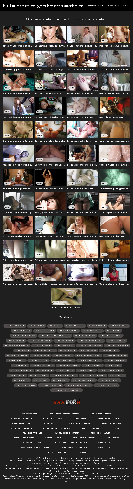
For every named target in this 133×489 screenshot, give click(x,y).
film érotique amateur (38, 375)
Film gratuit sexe (52, 418)
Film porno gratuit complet (36, 447)
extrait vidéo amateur (64, 345)
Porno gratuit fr (21, 423)
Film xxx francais (32, 433)
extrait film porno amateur (40, 340)
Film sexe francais (21, 428)
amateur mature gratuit (75, 326)
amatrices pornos (113, 331)
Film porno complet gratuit (65, 414)
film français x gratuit (66, 433)
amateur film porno (37, 326)
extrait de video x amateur (111, 336)
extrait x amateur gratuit (44, 350)
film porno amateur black (25, 385)
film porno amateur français (106, 385)
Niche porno (113, 5)
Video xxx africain (21, 418)
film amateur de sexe (109, 350)
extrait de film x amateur (85, 336)
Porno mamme (80, 418)
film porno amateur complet (51, 385)
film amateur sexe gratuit (68, 365)
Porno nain (104, 442)
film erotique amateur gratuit (93, 375)
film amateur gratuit (16, 360)
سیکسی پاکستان (77, 476)
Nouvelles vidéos (96, 5)
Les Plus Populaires (25, 5)
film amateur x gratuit (92, 365)
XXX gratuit (113, 438)
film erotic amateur (17, 375)
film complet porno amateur (21, 370)
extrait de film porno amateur (23, 336)
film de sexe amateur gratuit (111, 370)
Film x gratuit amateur (78, 423)
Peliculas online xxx (104, 478)
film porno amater (40, 380)
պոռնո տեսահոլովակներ (117, 476)
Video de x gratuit (33, 442)
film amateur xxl (113, 365)
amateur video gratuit (22, 331)
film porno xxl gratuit (74, 447)
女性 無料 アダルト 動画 (57, 478)
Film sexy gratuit (100, 433)
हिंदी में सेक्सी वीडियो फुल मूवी (33, 478)
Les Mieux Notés (76, 5)
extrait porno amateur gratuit (16, 345)
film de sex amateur (65, 370)
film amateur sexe (20, 365)
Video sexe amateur (101, 414)
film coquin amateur (44, 370)
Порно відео (9, 476)
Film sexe (116, 428)
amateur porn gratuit (97, 326)
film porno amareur (21, 380)
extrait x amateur (22, 350)
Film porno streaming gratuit (71, 442)
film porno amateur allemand (83, 380)
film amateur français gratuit (88, 355)
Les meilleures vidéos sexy (52, 5)
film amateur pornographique (89, 360)
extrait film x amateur (64, 340)
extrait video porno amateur (117, 345)
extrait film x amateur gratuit (90, 340)
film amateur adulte (88, 350)
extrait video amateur (42, 345)
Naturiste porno (30, 414)
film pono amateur (116, 375)
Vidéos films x (53, 438)
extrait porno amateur (116, 340)
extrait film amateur (16, 340)
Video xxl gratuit (111, 423)
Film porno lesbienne (84, 438)
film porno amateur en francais (78, 385)
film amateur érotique (63, 355)
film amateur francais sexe (115, 355)
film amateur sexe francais (43, 365)
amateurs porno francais (68, 331)
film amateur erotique (41, 355)
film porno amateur (60, 380)
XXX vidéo (82, 452)
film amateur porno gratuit (63, 360)
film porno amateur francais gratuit (66, 390)
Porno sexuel (105, 447)
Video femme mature (24, 438)
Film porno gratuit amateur (54, 476)
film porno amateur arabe (109, 380)
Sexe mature (47, 423)
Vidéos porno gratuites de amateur (54, 473)
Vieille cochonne (91, 428)
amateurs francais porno (45, 331)
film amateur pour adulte (115, 360)
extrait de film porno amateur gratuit (55, 336)
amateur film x (55, 326)
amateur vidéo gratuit (119, 326)
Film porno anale (94, 476)
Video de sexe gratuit (110, 418)
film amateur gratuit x (38, 360)
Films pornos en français (56, 428)
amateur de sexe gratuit (15, 326)
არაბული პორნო (12, 478)
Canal (125, 5)
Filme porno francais (80, 478)
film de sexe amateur (86, 370)
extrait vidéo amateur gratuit (89, 345)
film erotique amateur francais (64, 375)
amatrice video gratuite (92, 331)
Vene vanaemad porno (27, 476)
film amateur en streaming (17, 355)
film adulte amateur (67, 350)
